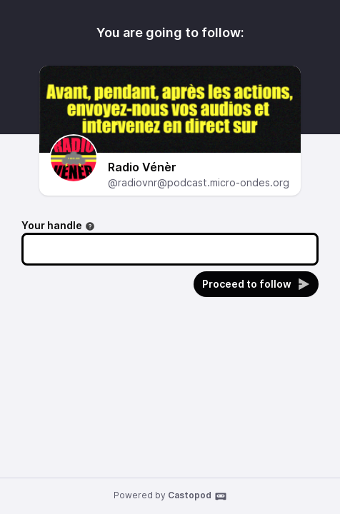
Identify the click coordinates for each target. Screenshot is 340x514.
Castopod (197, 496)
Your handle (58, 225)
